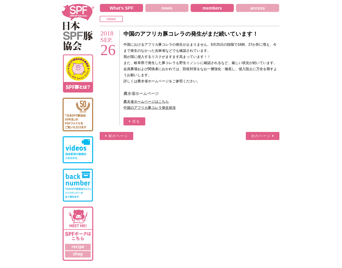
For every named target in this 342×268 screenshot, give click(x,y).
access (257, 8)
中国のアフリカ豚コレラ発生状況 (149, 108)
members (212, 8)
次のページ (261, 136)
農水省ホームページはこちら (146, 101)
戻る (136, 121)
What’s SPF (121, 8)
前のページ (118, 136)
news (166, 8)
